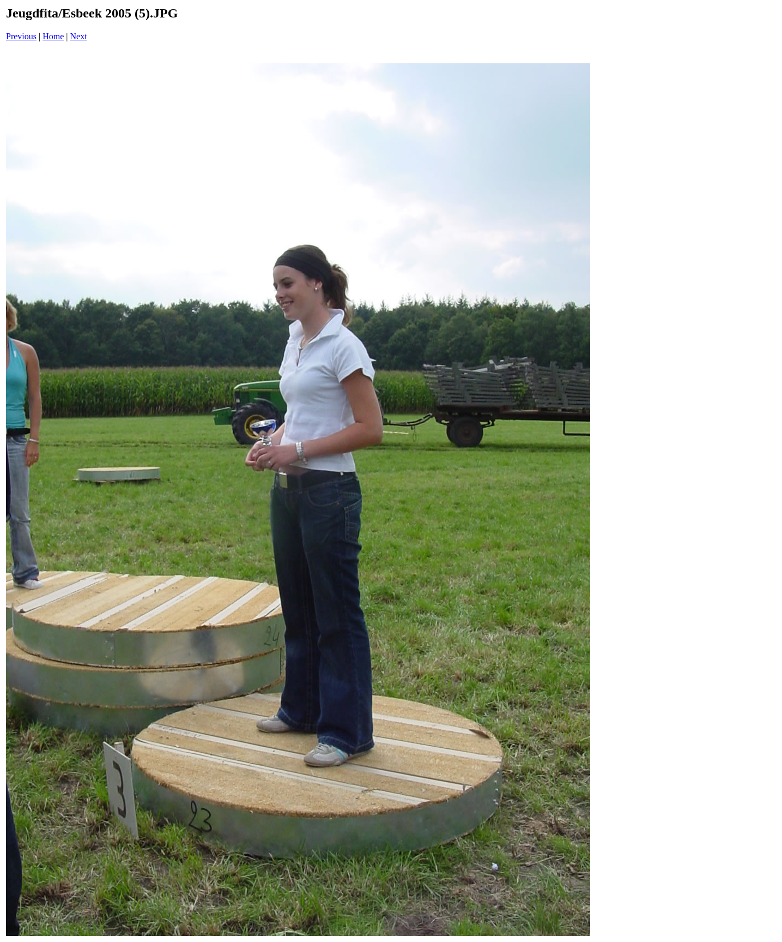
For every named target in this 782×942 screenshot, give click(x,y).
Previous (21, 36)
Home (53, 36)
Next (78, 36)
